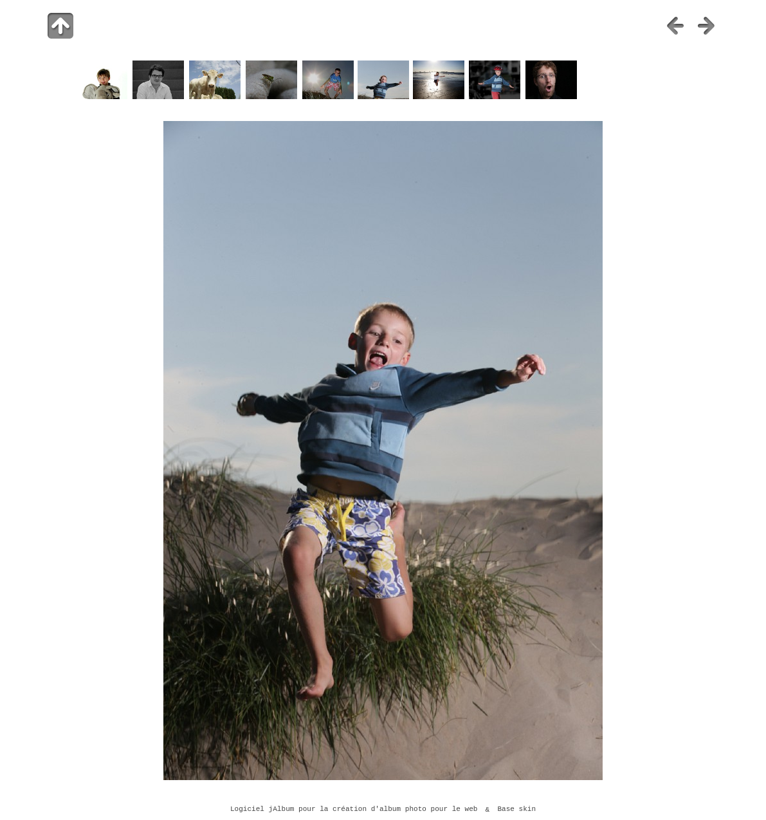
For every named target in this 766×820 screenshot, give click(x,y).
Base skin (516, 810)
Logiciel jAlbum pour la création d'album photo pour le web (354, 810)
